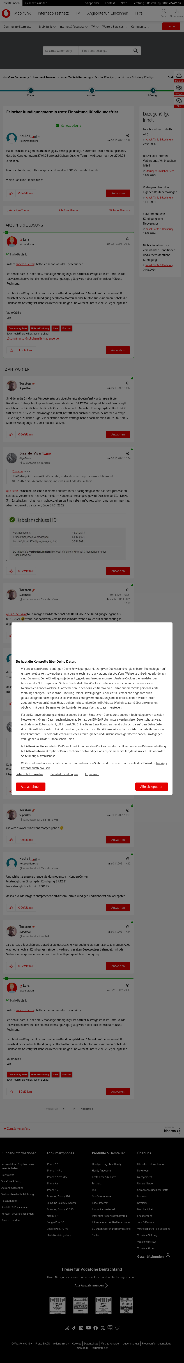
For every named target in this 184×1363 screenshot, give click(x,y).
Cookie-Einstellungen (64, 774)
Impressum (92, 774)
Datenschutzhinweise (29, 774)
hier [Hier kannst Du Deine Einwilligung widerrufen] (78, 678)
